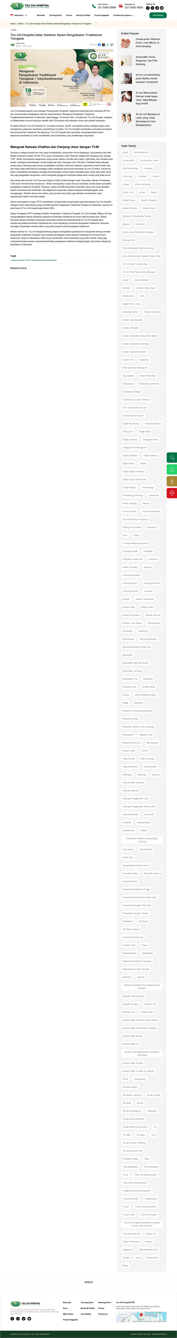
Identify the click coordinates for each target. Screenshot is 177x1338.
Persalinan (128, 921)
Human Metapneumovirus (135, 543)
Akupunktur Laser (149, 160)
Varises (148, 1241)
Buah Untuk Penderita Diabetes (138, 232)
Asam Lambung (142, 184)
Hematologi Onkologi (133, 495)
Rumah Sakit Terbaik (133, 1063)
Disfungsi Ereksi (130, 312)
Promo (69, 15)
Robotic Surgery (131, 1004)
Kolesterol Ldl (129, 687)
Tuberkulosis (150, 1198)
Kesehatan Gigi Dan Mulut (135, 663)
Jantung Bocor (130, 583)
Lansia (126, 695)
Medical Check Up (132, 742)
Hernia (146, 503)
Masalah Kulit (145, 734)
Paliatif (143, 830)
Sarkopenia (139, 1079)
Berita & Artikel (83, 15)
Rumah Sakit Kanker (133, 1036)
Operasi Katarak (130, 790)
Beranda (41, 15)
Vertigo (126, 1257)
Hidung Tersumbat (132, 527)
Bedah (154, 192)
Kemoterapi (128, 639)
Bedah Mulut (129, 200)
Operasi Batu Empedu (133, 782)
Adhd (125, 152)
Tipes (146, 1158)
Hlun (125, 535)
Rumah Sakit (147, 1012)
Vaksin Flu (151, 1233)
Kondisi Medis (148, 687)
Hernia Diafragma (151, 511)
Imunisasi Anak (130, 551)
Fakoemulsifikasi (153, 423)
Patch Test (128, 857)
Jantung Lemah (130, 591)
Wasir (125, 1265)
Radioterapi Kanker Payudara (137, 961)
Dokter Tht (128, 359)
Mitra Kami (68, 1314)
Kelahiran (143, 631)
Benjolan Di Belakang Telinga (137, 216)
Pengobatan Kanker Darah (136, 865)
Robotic (141, 977)
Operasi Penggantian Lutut (136, 798)
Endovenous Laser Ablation (136, 399)
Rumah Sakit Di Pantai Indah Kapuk (140, 1020)
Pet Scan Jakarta (131, 929)
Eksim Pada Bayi (148, 375)
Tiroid (125, 1174)
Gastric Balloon (130, 455)
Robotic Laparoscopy (133, 996)
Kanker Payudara (131, 615)
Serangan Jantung (132, 1095)
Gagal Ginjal (144, 431)
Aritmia (155, 176)
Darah (126, 280)
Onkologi (141, 774)
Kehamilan (128, 631)
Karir (65, 1308)
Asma (142, 192)
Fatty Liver (128, 431)
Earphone (144, 359)
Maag (125, 702)
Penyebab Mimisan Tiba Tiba (137, 905)
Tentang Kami (55, 15)
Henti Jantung (130, 503)
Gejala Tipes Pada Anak (134, 479)
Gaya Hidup (128, 463)
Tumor (126, 1206)
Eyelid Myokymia (131, 423)
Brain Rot (140, 224)
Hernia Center (129, 511)
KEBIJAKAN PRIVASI (159, 1334)
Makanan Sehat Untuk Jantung (138, 726)
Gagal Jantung (130, 439)
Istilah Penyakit (130, 567)
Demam (126, 288)
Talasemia (152, 1111)
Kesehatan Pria (130, 679)
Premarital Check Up (133, 937)
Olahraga (127, 774)
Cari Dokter (158, 15)
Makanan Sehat (130, 718)
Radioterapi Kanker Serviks (136, 969)
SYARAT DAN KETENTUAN (140, 1334)
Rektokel (127, 977)
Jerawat (148, 591)
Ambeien (148, 168)
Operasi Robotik (130, 814)
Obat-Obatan (150, 766)
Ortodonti (148, 814)
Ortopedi (127, 822)
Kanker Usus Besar (132, 623)
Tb (155, 1127)
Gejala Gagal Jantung (133, 471)
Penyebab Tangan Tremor (136, 913)
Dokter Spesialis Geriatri (134, 351)
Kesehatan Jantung (132, 671)
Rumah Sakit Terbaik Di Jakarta (138, 1071)
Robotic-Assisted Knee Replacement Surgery (142, 986)
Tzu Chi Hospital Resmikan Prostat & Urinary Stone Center (142, 1224)
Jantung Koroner (151, 583)
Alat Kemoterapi (130, 168)
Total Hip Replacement (145, 1174)
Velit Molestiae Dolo (148, 1249)
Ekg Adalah (128, 375)
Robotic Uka (129, 1012)
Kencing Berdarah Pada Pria (136, 647)
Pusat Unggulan (101, 15)
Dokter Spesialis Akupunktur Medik (140, 336)
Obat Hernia (129, 758)
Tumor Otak (128, 1214)
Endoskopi (128, 383)
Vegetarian (128, 1249)
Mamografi (128, 734)
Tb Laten (140, 1135)
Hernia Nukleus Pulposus (135, 519)
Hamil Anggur (129, 487)
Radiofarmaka (129, 953)
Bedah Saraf (149, 208)
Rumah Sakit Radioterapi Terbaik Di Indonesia (142, 1053)
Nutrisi (144, 750)
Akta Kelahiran (141, 152)
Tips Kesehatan (130, 1166)
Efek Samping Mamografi (135, 367)
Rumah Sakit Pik (131, 1044)
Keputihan (127, 655)
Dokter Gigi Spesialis (133, 320)
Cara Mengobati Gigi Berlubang (138, 248)
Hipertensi (152, 527)
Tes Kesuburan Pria (132, 1151)
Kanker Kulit (129, 607)
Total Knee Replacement (135, 1182)
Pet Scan (143, 921)
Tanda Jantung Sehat (133, 1119)
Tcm (153, 1135)
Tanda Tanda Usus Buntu (135, 1127)
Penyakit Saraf (130, 881)
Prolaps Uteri (129, 945)
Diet (142, 296)
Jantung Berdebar (132, 575)
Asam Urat (128, 192)
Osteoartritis (128, 830)
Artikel (126, 184)
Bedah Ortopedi (148, 200)
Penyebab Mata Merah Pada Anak (140, 897)
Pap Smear (128, 849)
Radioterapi (147, 953)
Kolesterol (148, 679)
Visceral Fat (152, 1257)
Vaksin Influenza (131, 1241)
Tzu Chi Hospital (148, 1214)
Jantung (147, 567)
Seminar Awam (130, 1087)
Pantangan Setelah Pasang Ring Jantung (142, 840)
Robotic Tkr (150, 1004)
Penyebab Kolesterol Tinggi (136, 889)
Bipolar (126, 224)
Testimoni (103, 1314)
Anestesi (142, 176)
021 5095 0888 (107, 6)
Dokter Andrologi (152, 312)
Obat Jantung (147, 758)
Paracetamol (146, 849)
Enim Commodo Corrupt (135, 407)
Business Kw (129, 240)
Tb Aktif (127, 1135)
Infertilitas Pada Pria (132, 559)
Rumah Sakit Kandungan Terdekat (139, 1028)
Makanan (138, 702)
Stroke (140, 1103)
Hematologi (147, 487)
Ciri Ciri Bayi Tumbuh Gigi (135, 264)
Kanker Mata (146, 607)
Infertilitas (148, 551)
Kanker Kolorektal (144, 599)
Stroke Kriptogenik (132, 1111)
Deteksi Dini (128, 296)
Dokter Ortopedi (130, 328)
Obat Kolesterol (130, 766)
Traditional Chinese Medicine (137, 1190)
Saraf (125, 1079)
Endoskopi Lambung (149, 383)
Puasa (145, 945)
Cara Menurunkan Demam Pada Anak (141, 256)
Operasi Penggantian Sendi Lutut (139, 806)
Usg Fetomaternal (131, 1233)
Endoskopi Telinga (131, 391)
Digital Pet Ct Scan (132, 304)
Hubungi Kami (104, 1302)
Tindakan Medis (130, 1158)
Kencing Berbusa (148, 639)
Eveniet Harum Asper (133, 415)
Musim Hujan (129, 750)
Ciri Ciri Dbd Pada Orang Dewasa (139, 272)
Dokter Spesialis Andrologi (136, 344)
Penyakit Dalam (130, 873)
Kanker (126, 599)
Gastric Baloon (151, 455)
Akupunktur (129, 160)
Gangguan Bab (150, 439)
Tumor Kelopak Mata (145, 1206)
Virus (137, 1257)
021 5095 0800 (134, 6)
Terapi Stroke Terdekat (134, 1143)
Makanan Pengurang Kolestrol (138, 710)
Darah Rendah (142, 280)
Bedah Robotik (130, 208)
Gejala (143, 463)
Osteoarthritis (143, 822)
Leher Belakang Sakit (145, 695)
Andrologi (127, 176)
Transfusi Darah (131, 1198)
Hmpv (136, 535)
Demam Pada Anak (145, 288)
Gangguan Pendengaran (135, 447)
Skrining (127, 1103)
